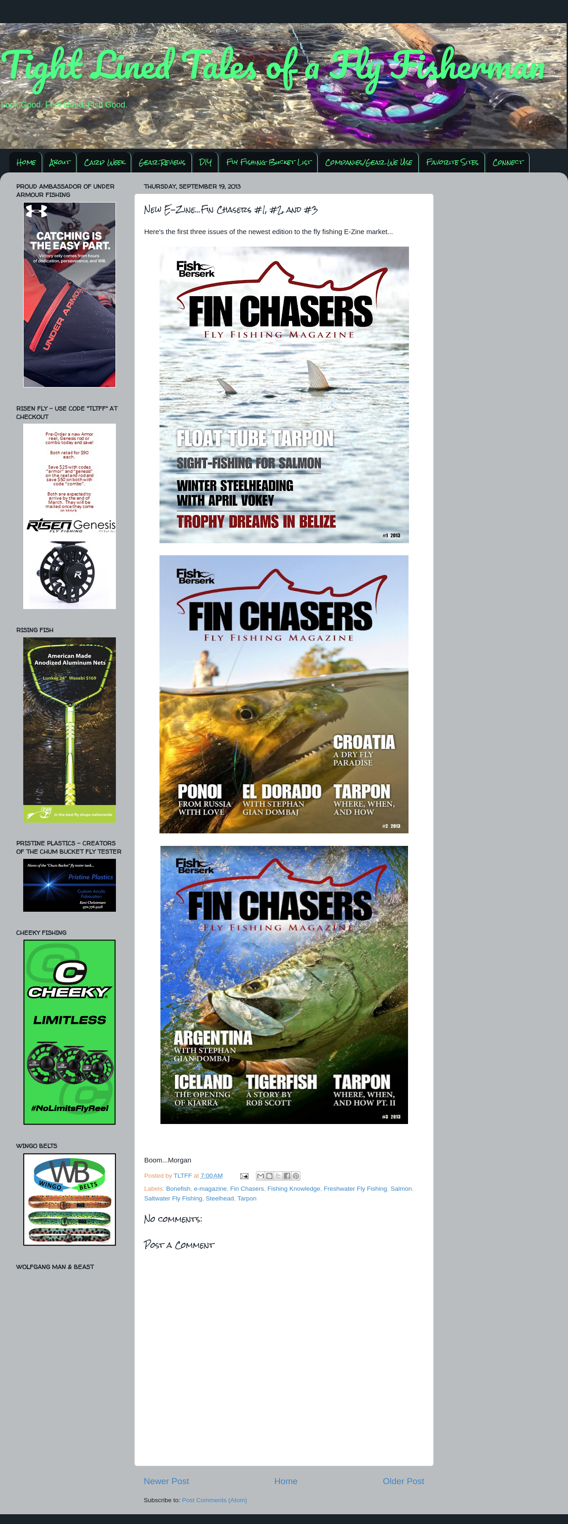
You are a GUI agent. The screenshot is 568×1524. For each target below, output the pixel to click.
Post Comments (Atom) (214, 1500)
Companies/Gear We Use (368, 162)
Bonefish (178, 1188)
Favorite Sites (452, 162)
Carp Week (104, 162)
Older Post (403, 1481)
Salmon (401, 1188)
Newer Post (166, 1481)
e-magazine (210, 1188)
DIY (205, 162)
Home (26, 162)
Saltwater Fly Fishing (173, 1198)
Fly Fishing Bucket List (268, 162)
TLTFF (184, 1175)
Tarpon (246, 1198)
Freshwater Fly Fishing (355, 1188)
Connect (507, 162)
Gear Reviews (162, 162)
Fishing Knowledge (294, 1188)
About (60, 162)
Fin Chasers (247, 1188)
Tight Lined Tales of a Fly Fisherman (272, 64)
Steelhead (220, 1198)
